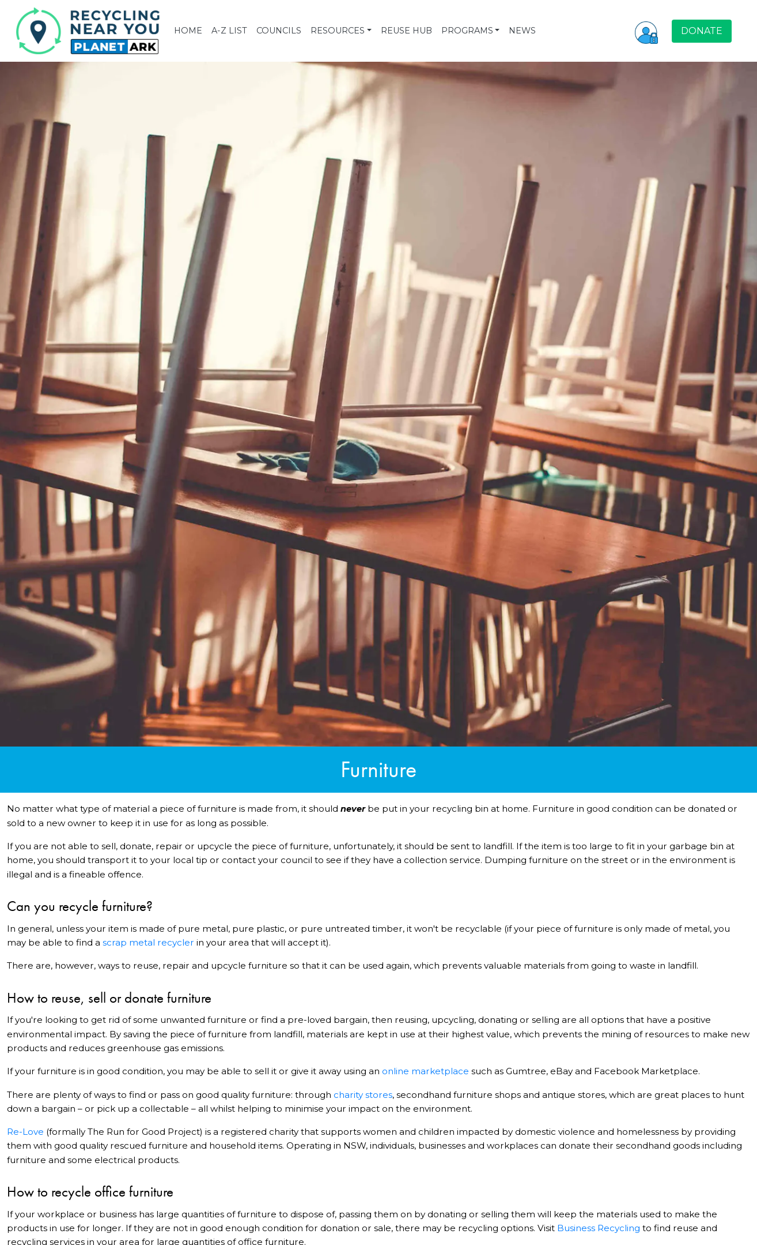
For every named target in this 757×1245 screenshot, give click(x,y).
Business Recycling (598, 1227)
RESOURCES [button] (338, 30)
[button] (646, 31)
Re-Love (25, 1131)
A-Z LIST (229, 30)
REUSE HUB (406, 30)
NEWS (522, 30)
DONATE (701, 30)
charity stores (363, 1094)
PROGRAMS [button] (467, 30)
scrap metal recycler (148, 942)
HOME (188, 30)
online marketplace (425, 1071)
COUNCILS (278, 30)
